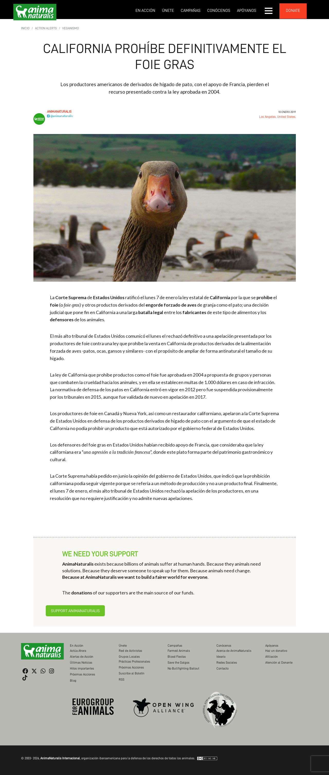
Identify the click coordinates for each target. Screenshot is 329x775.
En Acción (145, 10)
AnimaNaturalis (59, 111)
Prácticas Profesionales (134, 661)
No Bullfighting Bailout (183, 668)
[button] (269, 11)
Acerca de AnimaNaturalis (233, 650)
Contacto (222, 668)
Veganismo (70, 28)
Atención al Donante (279, 662)
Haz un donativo (276, 650)
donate (293, 10)
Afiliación (271, 656)
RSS (121, 679)
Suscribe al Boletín (131, 673)
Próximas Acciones (82, 674)
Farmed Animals (179, 650)
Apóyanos (246, 10)
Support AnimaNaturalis (75, 611)
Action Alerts (46, 28)
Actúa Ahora (78, 650)
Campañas (190, 10)
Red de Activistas (130, 650)
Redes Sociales (226, 662)
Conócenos (218, 10)
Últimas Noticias (81, 662)
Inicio (25, 28)
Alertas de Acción (81, 656)
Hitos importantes (82, 668)
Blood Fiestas (177, 656)
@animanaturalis (60, 116)
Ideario (220, 656)
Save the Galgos (178, 662)
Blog (73, 680)
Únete (168, 10)
